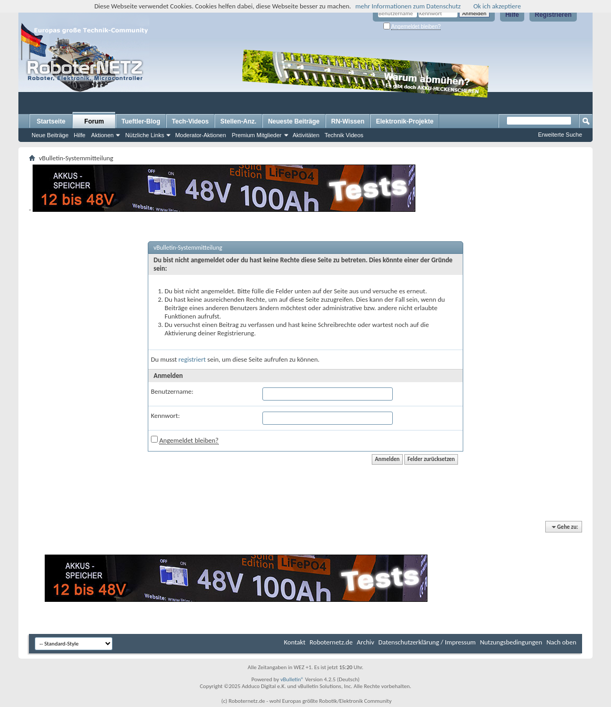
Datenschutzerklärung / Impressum (427, 642)
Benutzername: (172, 391)
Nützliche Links (144, 135)
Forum (94, 121)
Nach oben (561, 642)
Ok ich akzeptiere (497, 6)
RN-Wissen (347, 121)
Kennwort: (165, 415)
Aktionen (102, 135)
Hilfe (512, 14)
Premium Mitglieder (257, 135)
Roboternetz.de (331, 642)
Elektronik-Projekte (404, 121)
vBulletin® (292, 679)
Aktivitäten (306, 135)
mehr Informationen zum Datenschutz (408, 6)
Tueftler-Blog (140, 121)
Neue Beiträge (50, 135)
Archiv (365, 642)
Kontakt (295, 642)
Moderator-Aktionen (200, 135)
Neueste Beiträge (294, 121)
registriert (192, 359)
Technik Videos (343, 135)
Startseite (51, 121)
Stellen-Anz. (238, 121)
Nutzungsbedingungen (511, 642)
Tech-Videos (190, 121)
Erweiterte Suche (560, 134)
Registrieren (553, 14)
